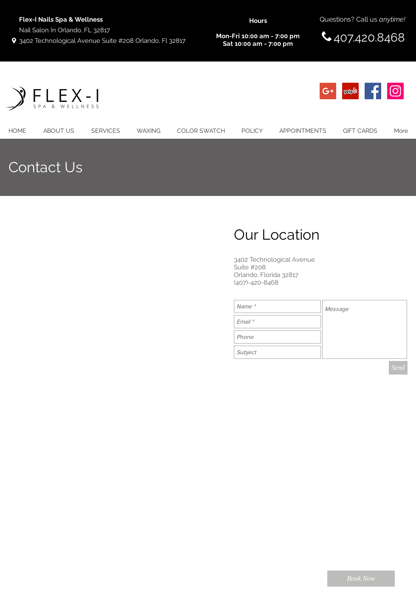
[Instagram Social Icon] (395, 91)
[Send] (398, 368)
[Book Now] (361, 579)
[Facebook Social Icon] (373, 91)
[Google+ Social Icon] (328, 91)
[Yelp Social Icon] (350, 91)
